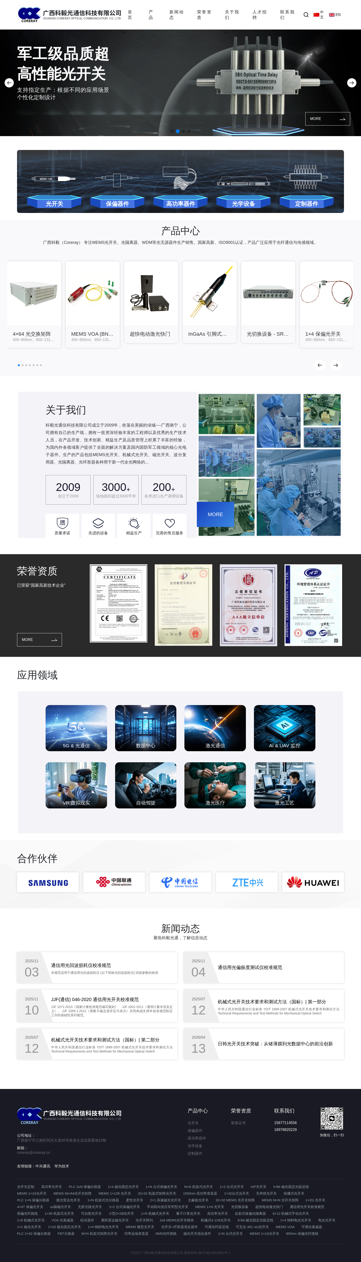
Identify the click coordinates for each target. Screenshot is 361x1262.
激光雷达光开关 (68, 1200)
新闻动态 (176, 15)
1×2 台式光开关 (232, 1187)
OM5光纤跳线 (166, 1233)
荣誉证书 (238, 1123)
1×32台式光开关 (236, 1193)
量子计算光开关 (188, 1213)
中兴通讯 (42, 1166)
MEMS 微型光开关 (140, 1227)
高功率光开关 (51, 1187)
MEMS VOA (285, 1227)
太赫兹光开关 (198, 1200)
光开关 (193, 1123)
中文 (319, 14)
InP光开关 (258, 1187)
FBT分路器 (66, 1233)
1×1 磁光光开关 (29, 1227)
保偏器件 (195, 1131)
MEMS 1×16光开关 (264, 1233)
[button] (9, 82)
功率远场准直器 (136, 1233)
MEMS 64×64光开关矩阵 (72, 1193)
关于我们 (232, 15)
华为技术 (61, 1166)
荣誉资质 (204, 15)
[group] (34, 304)
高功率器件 (197, 1138)
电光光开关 (326, 1220)
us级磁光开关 (60, 1207)
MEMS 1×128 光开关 (115, 1193)
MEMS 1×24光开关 (32, 1193)
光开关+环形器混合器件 (179, 1227)
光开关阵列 (144, 1220)
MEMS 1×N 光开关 (209, 1207)
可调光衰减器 (311, 1227)
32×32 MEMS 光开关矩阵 (235, 1200)
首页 (130, 15)
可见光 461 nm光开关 (252, 1227)
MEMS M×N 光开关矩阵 (280, 1200)
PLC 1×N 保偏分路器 (33, 1200)
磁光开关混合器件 (197, 1233)
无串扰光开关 (266, 1193)
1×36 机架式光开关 (59, 1213)
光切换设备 (239, 1207)
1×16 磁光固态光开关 (64, 1227)
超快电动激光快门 (269, 1207)
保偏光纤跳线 (27, 1213)
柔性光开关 (134, 1200)
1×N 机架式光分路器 (103, 1200)
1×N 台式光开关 (230, 1233)
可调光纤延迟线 (217, 1227)
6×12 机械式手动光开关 (291, 1213)
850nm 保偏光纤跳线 (302, 1233)
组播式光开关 (294, 1193)
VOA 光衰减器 (62, 1220)
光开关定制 (25, 1187)
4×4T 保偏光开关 (30, 1207)
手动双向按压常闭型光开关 (167, 1207)
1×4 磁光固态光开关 (123, 1187)
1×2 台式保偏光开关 (124, 1207)
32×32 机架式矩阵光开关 (157, 1193)
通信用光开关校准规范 (307, 1207)
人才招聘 (259, 15)
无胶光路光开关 (90, 1207)
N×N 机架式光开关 (198, 1187)
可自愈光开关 (91, 1213)
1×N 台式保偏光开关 (161, 1187)
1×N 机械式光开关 (155, 1213)
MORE (327, 119)
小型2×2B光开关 (121, 1213)
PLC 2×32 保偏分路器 (34, 1233)
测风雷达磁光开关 (115, 1220)
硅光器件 (87, 1220)
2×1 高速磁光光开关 (165, 1200)
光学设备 (195, 1146)
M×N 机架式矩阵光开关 (99, 1233)
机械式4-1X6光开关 (216, 1220)
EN (335, 15)
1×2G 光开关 (315, 1200)
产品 (151, 15)
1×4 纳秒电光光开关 (295, 1220)
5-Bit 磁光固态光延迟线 (291, 1187)
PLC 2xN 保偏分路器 (85, 1187)
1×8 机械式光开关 (31, 1220)
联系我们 (287, 15)
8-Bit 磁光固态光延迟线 (255, 1220)
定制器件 (195, 1153)
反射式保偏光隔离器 (250, 1213)
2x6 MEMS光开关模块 (177, 1220)
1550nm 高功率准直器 (200, 1193)
